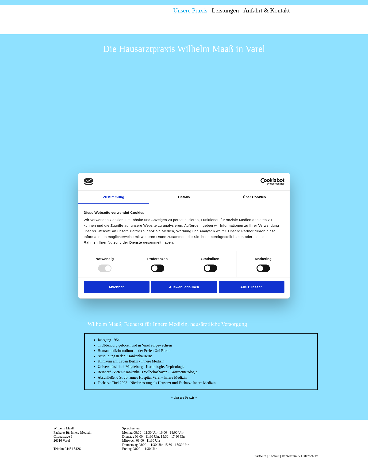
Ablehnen (116, 287)
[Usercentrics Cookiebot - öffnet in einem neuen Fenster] (263, 181)
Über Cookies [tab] (254, 197)
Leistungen (225, 10)
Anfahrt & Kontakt (266, 10)
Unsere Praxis (190, 10)
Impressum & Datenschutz (300, 456)
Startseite (259, 456)
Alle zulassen (251, 287)
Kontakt (273, 456)
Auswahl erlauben (184, 287)
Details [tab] (184, 197)
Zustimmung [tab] (113, 197)
